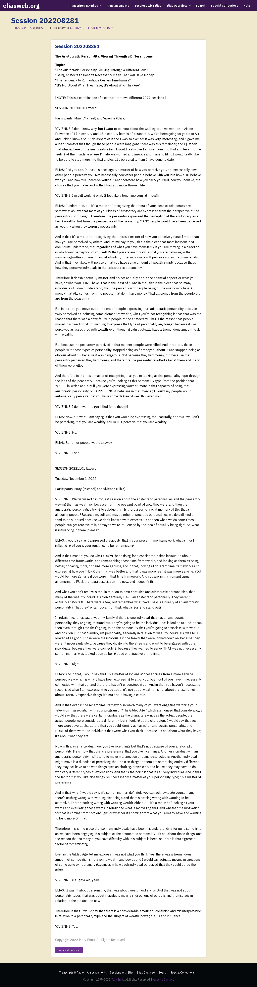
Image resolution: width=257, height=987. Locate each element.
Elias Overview (146, 972)
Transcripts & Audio (71, 972)
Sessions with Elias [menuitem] (148, 5)
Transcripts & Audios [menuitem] (83, 5)
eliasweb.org (21, 5)
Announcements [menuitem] (118, 5)
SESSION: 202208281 (100, 28)
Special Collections (182, 972)
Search (163, 972)
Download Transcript (69, 949)
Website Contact (163, 979)
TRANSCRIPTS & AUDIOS (27, 28)
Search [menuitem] (200, 5)
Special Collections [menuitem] (224, 5)
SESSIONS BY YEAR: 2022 (65, 28)
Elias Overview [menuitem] (177, 5)
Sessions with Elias (122, 972)
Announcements (97, 972)
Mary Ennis (117, 979)
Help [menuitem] (247, 5)
